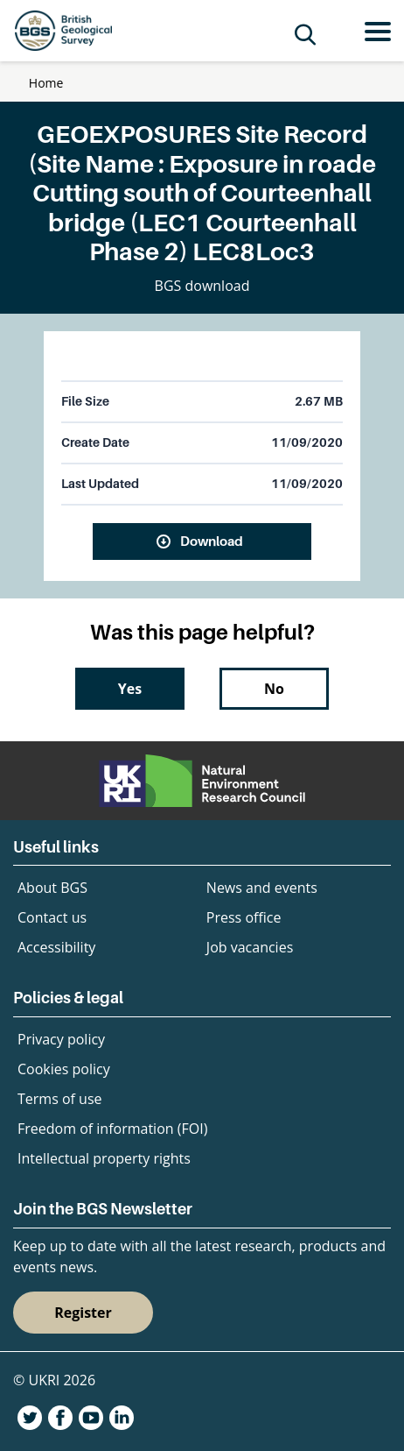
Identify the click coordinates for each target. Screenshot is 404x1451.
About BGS (52, 887)
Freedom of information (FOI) (112, 1128)
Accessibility (56, 947)
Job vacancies (249, 947)
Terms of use (59, 1098)
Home (46, 82)
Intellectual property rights (104, 1158)
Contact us (52, 917)
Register (83, 1312)
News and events (261, 887)
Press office (244, 917)
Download (211, 541)
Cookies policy (63, 1069)
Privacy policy (61, 1039)
